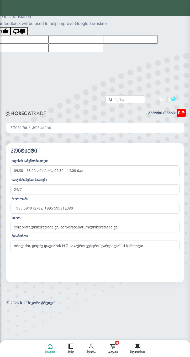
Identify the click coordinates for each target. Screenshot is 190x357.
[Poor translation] (19, 31)
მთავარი (18, 128)
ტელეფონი (20, 198)
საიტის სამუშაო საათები (29, 179)
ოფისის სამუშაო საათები (30, 161)
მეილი (16, 217)
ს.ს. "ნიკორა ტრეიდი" (38, 302)
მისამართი (20, 236)
